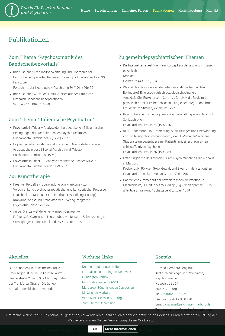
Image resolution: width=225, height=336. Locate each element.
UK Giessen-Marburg (96, 292)
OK (95, 329)
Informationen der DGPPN (100, 282)
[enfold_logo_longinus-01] (44, 10)
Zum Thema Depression (98, 303)
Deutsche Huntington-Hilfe (100, 266)
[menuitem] (85, 10)
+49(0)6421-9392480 (175, 294)
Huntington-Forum (95, 277)
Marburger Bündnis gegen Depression (108, 287)
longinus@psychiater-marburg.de (187, 304)
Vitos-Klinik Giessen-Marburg (102, 298)
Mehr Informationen (120, 329)
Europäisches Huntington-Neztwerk (106, 272)
